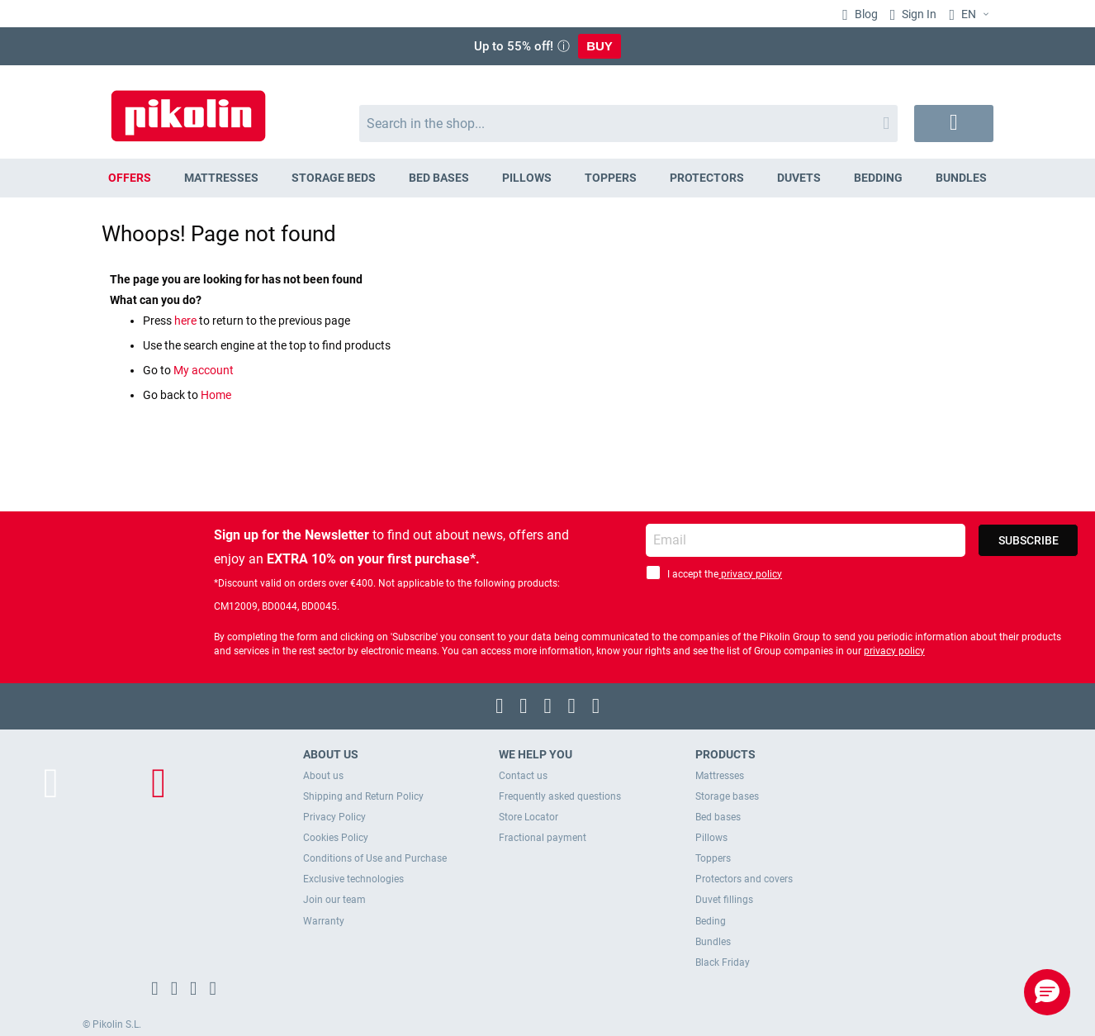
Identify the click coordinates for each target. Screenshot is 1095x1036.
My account (203, 370)
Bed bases (718, 817)
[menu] (547, 178)
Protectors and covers (744, 879)
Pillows (711, 838)
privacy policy (750, 574)
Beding (710, 921)
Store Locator (528, 817)
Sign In (917, 14)
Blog (865, 14)
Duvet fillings (724, 899)
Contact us (523, 776)
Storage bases (727, 796)
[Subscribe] (1028, 540)
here (186, 320)
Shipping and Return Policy (363, 796)
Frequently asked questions (560, 796)
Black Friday (722, 962)
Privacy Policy (334, 817)
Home (216, 395)
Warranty (323, 921)
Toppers (713, 858)
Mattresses (719, 776)
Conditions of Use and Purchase (375, 858)
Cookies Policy (335, 838)
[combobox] (628, 123)
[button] (971, 15)
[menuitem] (130, 178)
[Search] (886, 123)
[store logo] (188, 108)
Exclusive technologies (353, 879)
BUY (599, 46)
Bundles (713, 942)
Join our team (334, 899)
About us (323, 776)
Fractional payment (542, 838)
